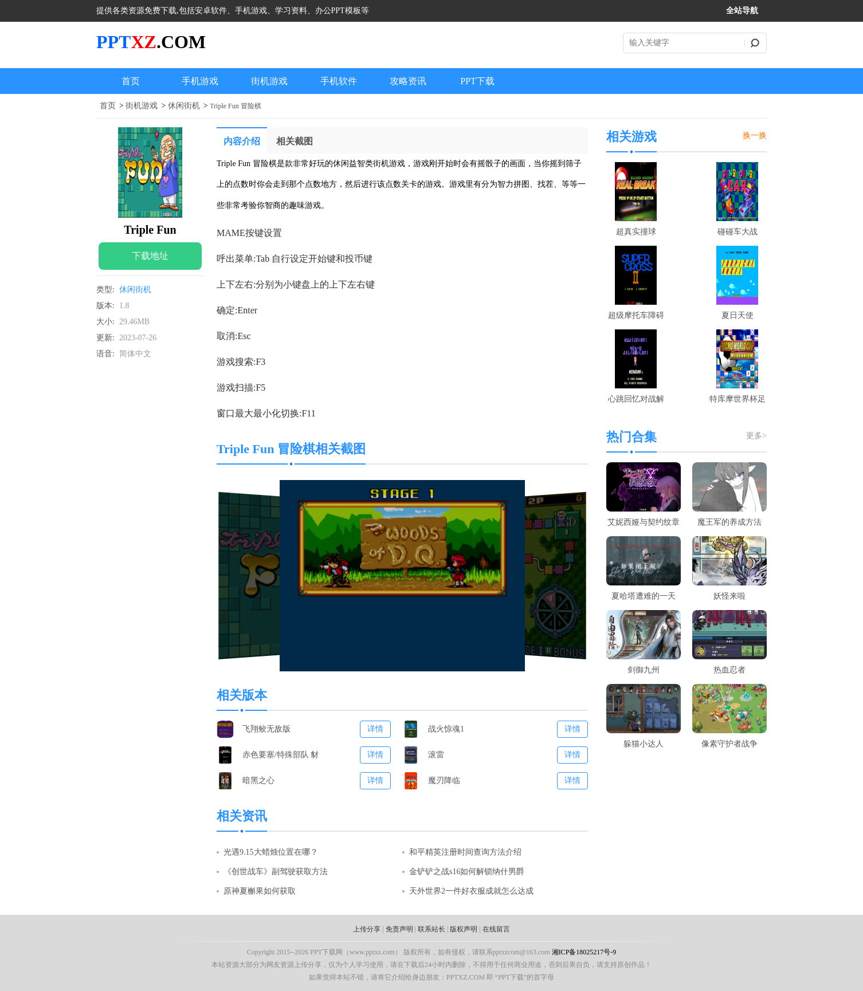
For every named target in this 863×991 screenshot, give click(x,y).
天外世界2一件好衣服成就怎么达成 (471, 891)
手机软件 (338, 81)
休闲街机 (184, 105)
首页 (130, 81)
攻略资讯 (408, 81)
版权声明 (463, 929)
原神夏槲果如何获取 (259, 891)
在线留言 (496, 929)
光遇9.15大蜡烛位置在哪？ (270, 852)
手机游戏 (200, 81)
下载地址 (150, 256)
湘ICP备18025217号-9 (584, 952)
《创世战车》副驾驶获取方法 (275, 871)
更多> (756, 435)
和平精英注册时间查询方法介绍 (465, 852)
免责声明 (399, 929)
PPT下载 (477, 81)
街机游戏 (269, 81)
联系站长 (431, 929)
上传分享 (366, 929)
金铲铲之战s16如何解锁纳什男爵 (466, 871)
